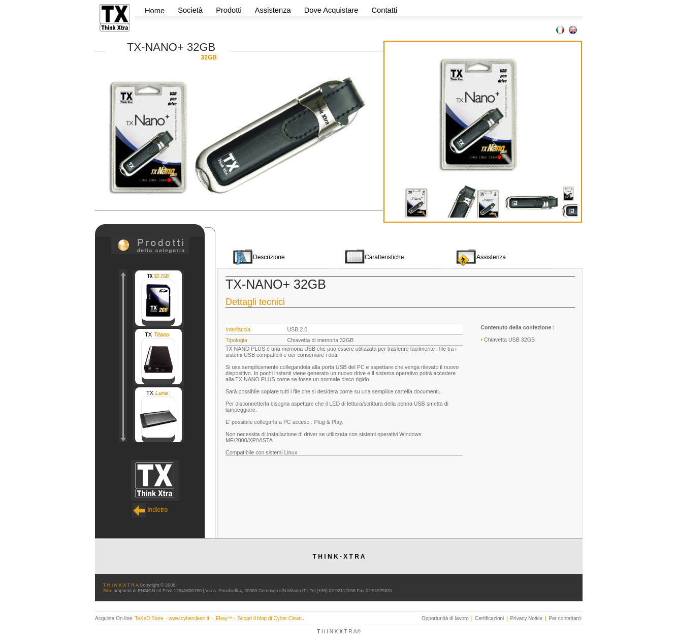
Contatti (385, 10)
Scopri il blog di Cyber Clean (270, 618)
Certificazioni (489, 618)
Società (191, 10)
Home (155, 11)
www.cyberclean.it (189, 618)
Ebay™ (224, 618)
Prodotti (230, 10)
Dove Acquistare (331, 10)
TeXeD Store (150, 618)
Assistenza (273, 10)
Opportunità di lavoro (445, 618)
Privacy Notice (526, 618)
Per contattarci (565, 618)
